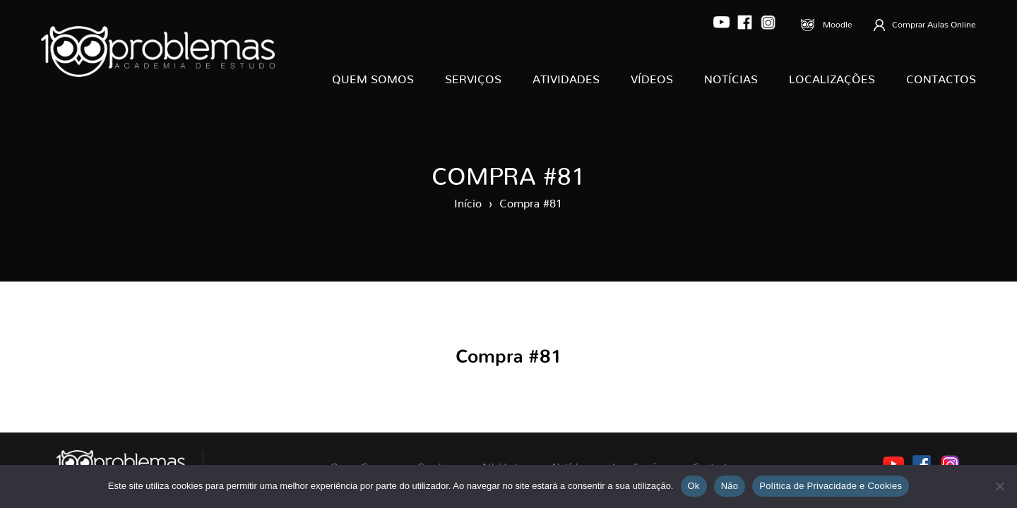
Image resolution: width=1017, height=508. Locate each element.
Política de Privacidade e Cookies (830, 485)
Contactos (941, 76)
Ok (694, 485)
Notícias (731, 76)
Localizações (832, 76)
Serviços (473, 76)
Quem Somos (373, 76)
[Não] (999, 486)
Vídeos (652, 76)
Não (730, 485)
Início (468, 200)
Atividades (566, 76)
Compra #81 (530, 200)
